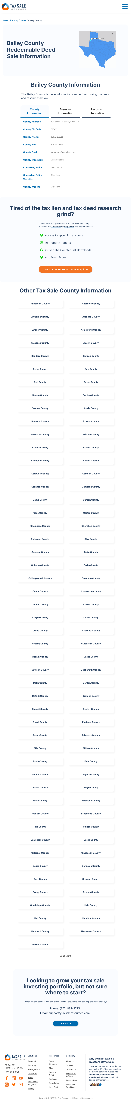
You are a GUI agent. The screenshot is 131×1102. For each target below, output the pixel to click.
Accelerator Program (33, 1083)
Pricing (31, 1088)
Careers (69, 1065)
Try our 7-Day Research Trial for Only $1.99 (65, 269)
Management (34, 1069)
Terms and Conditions (71, 1085)
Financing (32, 1065)
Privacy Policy (72, 1080)
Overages (32, 1073)
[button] (125, 6)
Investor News (52, 1073)
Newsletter (54, 1083)
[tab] (34, 111)
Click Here (55, 175)
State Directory (53, 1062)
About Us (70, 1061)
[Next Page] (65, 955)
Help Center (54, 1087)
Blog (51, 1068)
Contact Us (71, 1069)
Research (32, 1061)
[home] (14, 6)
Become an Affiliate (71, 1074)
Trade (30, 1077)
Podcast (53, 1079)
